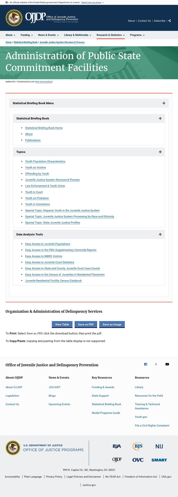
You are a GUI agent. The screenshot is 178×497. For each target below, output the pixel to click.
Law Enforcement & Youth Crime (45, 185)
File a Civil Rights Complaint (152, 425)
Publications (33, 140)
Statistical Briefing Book (25, 42)
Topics (20, 152)
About (131, 20)
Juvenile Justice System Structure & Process (62, 42)
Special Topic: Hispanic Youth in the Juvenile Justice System (62, 210)
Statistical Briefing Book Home (44, 127)
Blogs (52, 395)
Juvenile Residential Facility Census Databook (53, 280)
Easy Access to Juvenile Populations (47, 243)
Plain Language (33, 476)
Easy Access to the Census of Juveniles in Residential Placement (64, 274)
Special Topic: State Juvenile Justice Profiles (52, 222)
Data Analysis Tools (29, 234)
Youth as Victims (35, 167)
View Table (62, 324)
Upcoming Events (59, 404)
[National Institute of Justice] (159, 449)
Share (172, 23)
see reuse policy (44, 81)
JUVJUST (54, 387)
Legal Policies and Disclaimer (84, 476)
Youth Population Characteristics (45, 161)
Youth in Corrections (37, 204)
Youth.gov (141, 416)
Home (8, 42)
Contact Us (144, 20)
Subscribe (159, 20)
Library (139, 387)
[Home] (51, 18)
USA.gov (166, 476)
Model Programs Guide (106, 412)
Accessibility (12, 476)
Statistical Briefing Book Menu (33, 103)
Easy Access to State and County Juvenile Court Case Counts (62, 268)
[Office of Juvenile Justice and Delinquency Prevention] (117, 463)
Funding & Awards (103, 387)
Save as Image (112, 324)
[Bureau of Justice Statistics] (138, 451)
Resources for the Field (149, 395)
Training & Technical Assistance (147, 406)
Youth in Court (34, 192)
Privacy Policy (54, 476)
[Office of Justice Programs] (14, 17)
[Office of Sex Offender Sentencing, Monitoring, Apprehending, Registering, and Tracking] (159, 462)
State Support (100, 395)
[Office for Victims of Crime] (138, 462)
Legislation (12, 395)
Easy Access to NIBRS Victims (43, 256)
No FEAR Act (112, 476)
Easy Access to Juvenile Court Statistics (49, 262)
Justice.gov (89, 485)
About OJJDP (14, 387)
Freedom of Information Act (141, 476)
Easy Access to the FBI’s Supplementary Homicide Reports (60, 250)
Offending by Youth (37, 173)
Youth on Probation (37, 198)
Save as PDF (86, 324)
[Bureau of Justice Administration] (117, 449)
